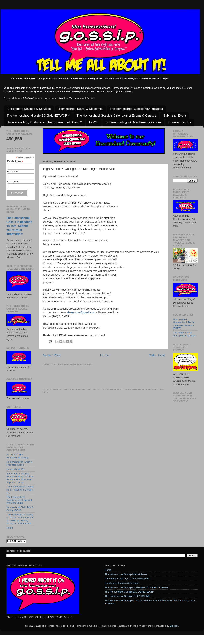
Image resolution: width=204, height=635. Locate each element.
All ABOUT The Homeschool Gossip (17, 456)
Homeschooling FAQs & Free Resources (133, 122)
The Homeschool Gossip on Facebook (184, 334)
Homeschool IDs (179, 122)
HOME (93, 122)
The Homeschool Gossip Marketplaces (136, 109)
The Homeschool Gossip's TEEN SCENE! (127, 596)
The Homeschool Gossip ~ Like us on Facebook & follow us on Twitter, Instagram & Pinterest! (20, 519)
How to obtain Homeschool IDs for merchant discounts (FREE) (184, 324)
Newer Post (52, 355)
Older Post (157, 355)
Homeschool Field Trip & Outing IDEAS (19, 509)
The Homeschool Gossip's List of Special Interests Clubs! (19, 500)
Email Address (15, 161)
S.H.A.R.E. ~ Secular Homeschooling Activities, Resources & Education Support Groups (20, 478)
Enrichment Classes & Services (29, 109)
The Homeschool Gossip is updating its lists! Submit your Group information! (19, 225)
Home (104, 355)
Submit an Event (174, 115)
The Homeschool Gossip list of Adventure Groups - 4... (20, 489)
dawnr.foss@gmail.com (81, 312)
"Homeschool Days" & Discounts (80, 109)
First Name (12, 171)
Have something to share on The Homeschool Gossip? (44, 122)
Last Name (12, 181)
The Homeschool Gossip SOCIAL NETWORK (38, 115)
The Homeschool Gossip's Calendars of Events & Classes (116, 115)
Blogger (174, 625)
